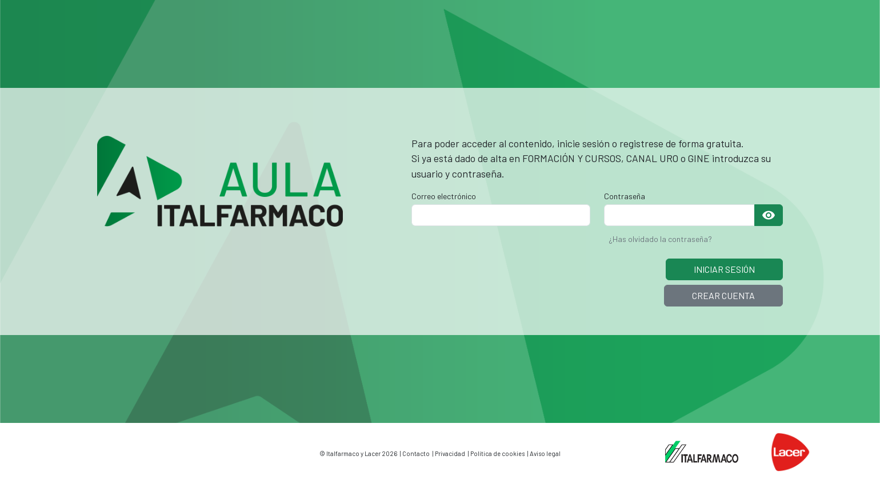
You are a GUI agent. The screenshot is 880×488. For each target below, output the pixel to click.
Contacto (416, 453)
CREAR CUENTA (723, 295)
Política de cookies (497, 453)
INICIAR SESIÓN (724, 269)
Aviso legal (545, 453)
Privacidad (450, 453)
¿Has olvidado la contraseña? (660, 239)
